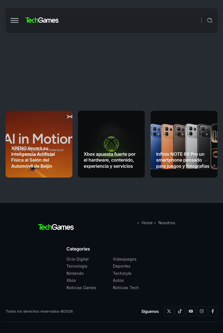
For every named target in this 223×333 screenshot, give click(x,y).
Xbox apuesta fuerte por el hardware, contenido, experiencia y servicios (110, 160)
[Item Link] (111, 144)
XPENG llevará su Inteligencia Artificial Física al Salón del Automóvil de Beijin (33, 157)
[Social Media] (169, 311)
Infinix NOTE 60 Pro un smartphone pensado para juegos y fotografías (183, 160)
